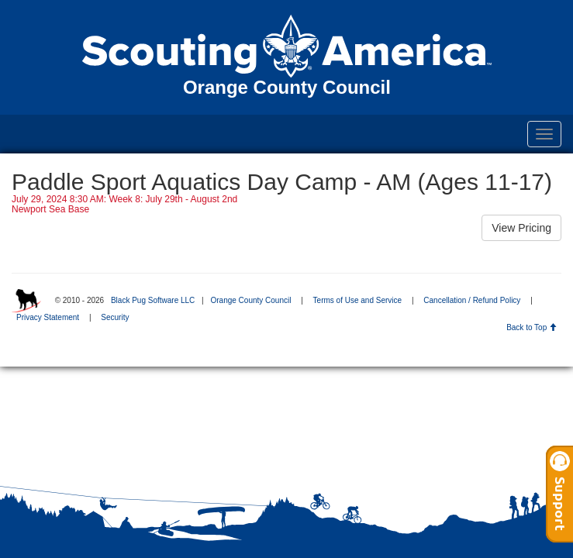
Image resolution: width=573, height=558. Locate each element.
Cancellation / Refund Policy (471, 300)
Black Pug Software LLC (153, 300)
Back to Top (531, 327)
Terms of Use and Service (357, 300)
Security (115, 317)
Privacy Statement (47, 317)
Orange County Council (250, 300)
